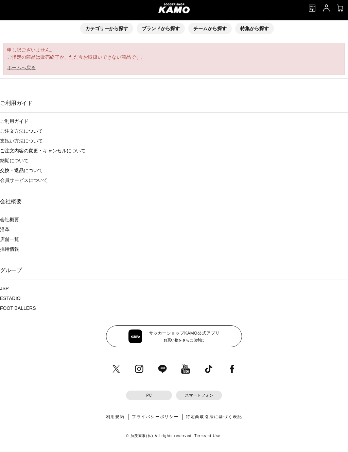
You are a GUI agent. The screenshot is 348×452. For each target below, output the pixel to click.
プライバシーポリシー (155, 416)
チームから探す (210, 28)
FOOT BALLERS (18, 308)
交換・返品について (21, 170)
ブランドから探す (161, 28)
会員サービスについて (24, 180)
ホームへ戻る (21, 67)
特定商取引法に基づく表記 (214, 416)
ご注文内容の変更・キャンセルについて (43, 150)
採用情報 (9, 249)
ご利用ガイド (14, 121)
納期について (14, 160)
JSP (4, 288)
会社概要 (9, 219)
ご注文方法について (21, 131)
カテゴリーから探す (106, 28)
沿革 (5, 229)
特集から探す (254, 28)
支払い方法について (21, 141)
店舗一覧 (9, 239)
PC (149, 395)
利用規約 (115, 416)
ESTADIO (10, 298)
